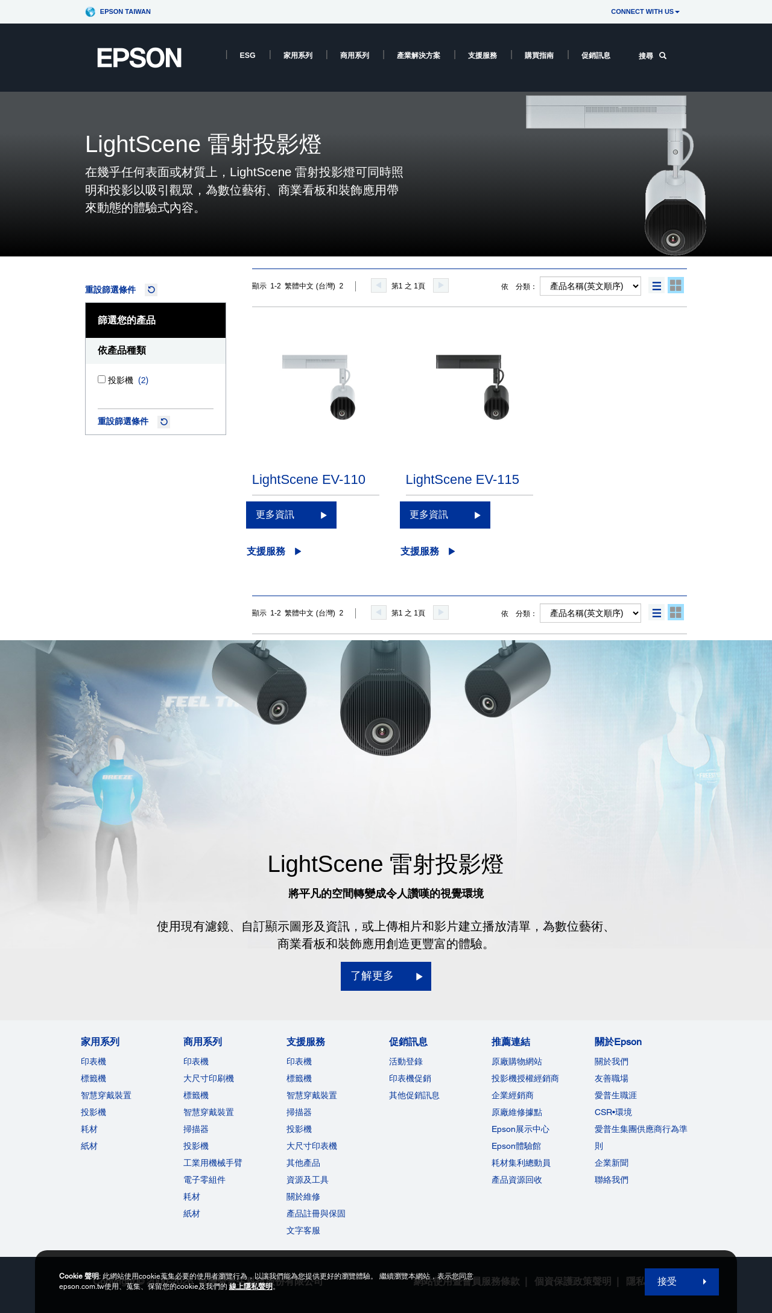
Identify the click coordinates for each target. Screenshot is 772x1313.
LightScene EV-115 (462, 479)
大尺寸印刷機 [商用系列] (208, 1078)
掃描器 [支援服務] (299, 1112)
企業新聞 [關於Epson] (611, 1163)
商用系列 (354, 55)
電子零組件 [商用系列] (204, 1179)
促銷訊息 (595, 55)
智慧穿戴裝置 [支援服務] (311, 1095)
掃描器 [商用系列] (196, 1129)
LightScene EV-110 (308, 479)
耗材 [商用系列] (191, 1196)
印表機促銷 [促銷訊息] (410, 1078)
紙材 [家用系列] (89, 1146)
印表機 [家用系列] (93, 1061)
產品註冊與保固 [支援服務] (316, 1213)
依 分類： (519, 286)
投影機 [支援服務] (299, 1129)
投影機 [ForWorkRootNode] (196, 1146)
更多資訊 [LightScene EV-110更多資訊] (275, 514)
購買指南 (539, 55)
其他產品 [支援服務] (303, 1163)
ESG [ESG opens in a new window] (248, 55)
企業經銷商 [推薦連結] (513, 1095)
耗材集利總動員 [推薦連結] (521, 1163)
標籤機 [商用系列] (196, 1095)
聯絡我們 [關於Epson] (611, 1179)
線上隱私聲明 (251, 1286)
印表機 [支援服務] (299, 1061)
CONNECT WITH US (645, 11)
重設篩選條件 (110, 289)
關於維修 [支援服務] (303, 1196)
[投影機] (102, 379)
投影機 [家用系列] (93, 1112)
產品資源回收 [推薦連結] (517, 1179)
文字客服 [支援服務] (303, 1230)
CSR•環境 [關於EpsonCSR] (613, 1112)
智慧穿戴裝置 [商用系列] (208, 1112)
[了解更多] (386, 976)
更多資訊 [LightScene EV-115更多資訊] (429, 514)
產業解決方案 (418, 55)
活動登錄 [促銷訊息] (406, 1061)
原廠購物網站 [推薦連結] (517, 1061)
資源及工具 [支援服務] (307, 1179)
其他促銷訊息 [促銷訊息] (414, 1095)
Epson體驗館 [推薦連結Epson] (516, 1146)
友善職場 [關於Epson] (611, 1078)
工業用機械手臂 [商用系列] (212, 1163)
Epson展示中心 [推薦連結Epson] (520, 1129)
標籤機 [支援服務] (299, 1078)
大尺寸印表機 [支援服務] (311, 1146)
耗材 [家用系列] (89, 1129)
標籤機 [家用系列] (93, 1078)
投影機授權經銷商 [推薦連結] (525, 1078)
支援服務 (482, 55)
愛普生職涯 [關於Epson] (616, 1095)
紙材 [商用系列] (191, 1213)
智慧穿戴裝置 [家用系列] (106, 1095)
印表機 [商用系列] (196, 1061)
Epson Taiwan (125, 11)
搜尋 (652, 56)
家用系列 (297, 55)
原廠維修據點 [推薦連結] (517, 1112)
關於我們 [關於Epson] (611, 1061)
